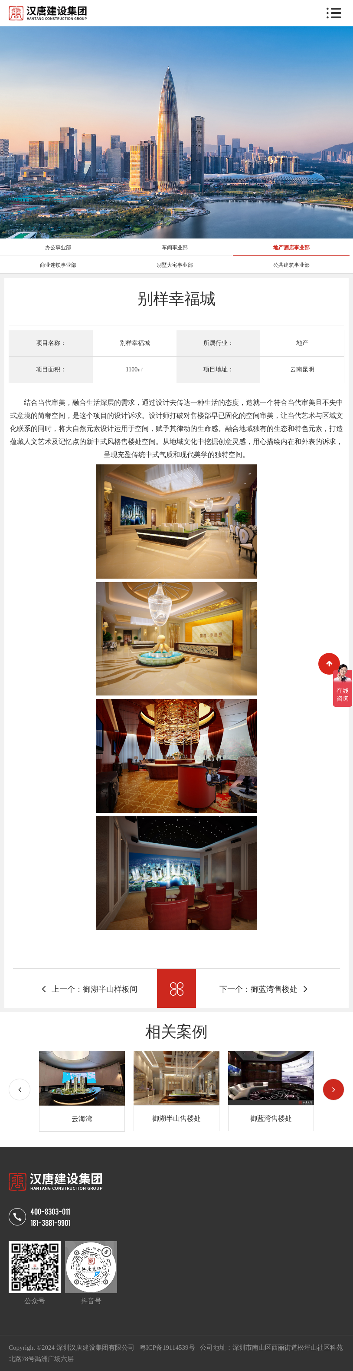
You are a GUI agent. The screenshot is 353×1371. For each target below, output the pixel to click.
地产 (302, 343)
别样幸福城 (135, 343)
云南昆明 (302, 369)
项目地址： (218, 369)
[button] (333, 1089)
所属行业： (218, 343)
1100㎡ (135, 369)
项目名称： (51, 343)
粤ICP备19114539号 (168, 1347)
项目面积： (51, 369)
